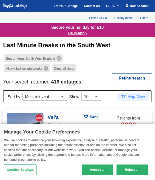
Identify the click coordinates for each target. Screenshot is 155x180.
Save (93, 117)
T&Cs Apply (78, 33)
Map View (136, 96)
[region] (77, 152)
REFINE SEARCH (132, 78)
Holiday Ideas (123, 18)
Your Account (137, 6)
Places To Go (98, 18)
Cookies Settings (20, 170)
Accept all (98, 170)
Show (74, 97)
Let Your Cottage (66, 6)
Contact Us (92, 6)
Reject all (132, 170)
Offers (144, 18)
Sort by (14, 97)
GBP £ (112, 6)
